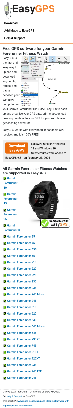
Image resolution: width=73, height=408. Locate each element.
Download (11, 23)
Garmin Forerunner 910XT (22, 352)
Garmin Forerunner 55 (19, 255)
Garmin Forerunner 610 (20, 307)
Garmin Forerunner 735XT (22, 339)
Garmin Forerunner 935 (20, 365)
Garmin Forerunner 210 (20, 262)
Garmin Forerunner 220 (20, 268)
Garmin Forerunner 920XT (22, 358)
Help (14, 38)
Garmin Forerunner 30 (12, 228)
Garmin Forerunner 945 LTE (23, 371)
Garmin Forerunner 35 (19, 236)
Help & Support (14, 396)
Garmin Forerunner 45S (20, 249)
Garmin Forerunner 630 (20, 320)
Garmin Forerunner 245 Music (24, 294)
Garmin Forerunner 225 (20, 275)
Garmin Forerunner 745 (20, 345)
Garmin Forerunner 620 (20, 313)
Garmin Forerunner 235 (20, 288)
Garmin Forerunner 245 (20, 300)
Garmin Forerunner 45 (19, 243)
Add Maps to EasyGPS (19, 30)
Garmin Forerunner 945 (20, 377)
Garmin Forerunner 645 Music (24, 326)
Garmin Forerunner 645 (20, 333)
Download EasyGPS (17, 148)
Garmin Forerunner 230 (20, 281)
